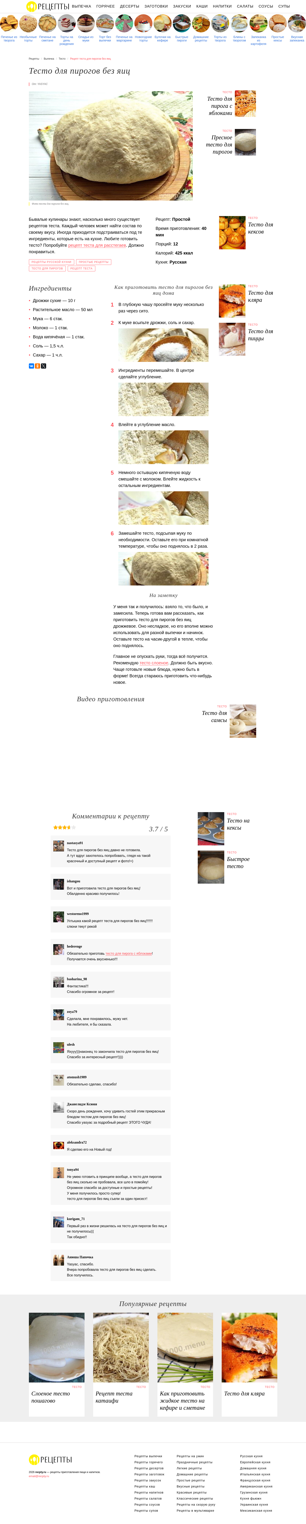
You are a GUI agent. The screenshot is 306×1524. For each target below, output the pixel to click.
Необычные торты (28, 38)
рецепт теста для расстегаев (97, 245)
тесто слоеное (154, 662)
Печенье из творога (9, 38)
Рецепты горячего (149, 1462)
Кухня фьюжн (251, 1498)
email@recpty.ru (39, 1476)
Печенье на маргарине (124, 38)
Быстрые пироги (181, 38)
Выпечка (81, 6)
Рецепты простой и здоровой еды (47, 6)
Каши (202, 6)
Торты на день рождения (67, 40)
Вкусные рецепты (191, 1486)
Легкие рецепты (189, 1468)
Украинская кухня (254, 1504)
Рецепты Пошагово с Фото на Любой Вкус (50, 1459)
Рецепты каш (145, 1486)
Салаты (245, 6)
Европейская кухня (255, 1462)
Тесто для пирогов (47, 268)
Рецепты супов (146, 1510)
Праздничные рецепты (195, 1462)
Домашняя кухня (253, 1468)
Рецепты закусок (148, 1480)
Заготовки (156, 6)
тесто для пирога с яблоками (129, 953)
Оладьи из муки (85, 38)
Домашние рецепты (201, 38)
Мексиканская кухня (256, 1510)
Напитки (222, 6)
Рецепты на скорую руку (196, 1504)
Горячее (105, 6)
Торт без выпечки (105, 38)
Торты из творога (220, 38)
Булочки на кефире (163, 38)
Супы (284, 6)
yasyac (43, 84)
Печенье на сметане (47, 38)
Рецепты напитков (149, 1492)
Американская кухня (256, 1486)
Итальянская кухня (255, 1474)
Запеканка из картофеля (258, 40)
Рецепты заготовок (150, 1474)
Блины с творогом (239, 38)
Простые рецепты (94, 262)
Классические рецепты (195, 1498)
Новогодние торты (143, 38)
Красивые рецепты (192, 1492)
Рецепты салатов (148, 1498)
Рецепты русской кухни (52, 262)
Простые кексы (277, 38)
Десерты (129, 6)
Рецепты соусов (147, 1504)
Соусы (266, 6)
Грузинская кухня (254, 1492)
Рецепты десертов (149, 1468)
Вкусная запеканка (297, 38)
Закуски (182, 6)
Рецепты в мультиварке (195, 1510)
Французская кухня (255, 1480)
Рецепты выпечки (148, 1456)
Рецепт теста (82, 268)
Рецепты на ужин (190, 1456)
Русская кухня (251, 1456)
